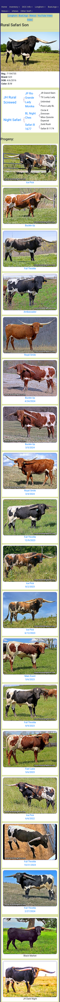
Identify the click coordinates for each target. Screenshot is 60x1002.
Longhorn (39, 7)
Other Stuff (26, 11)
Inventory (13, 7)
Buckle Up (30, 225)
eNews (15, 11)
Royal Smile (30, 355)
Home (4, 7)
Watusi (4, 11)
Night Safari (12, 120)
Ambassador (30, 311)
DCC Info (26, 7)
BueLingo (52, 7)
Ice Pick (30, 182)
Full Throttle (30, 268)
